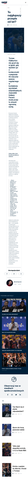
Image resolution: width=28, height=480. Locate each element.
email (15, 284)
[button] (25, 2)
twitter (19, 284)
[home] (4, 2)
